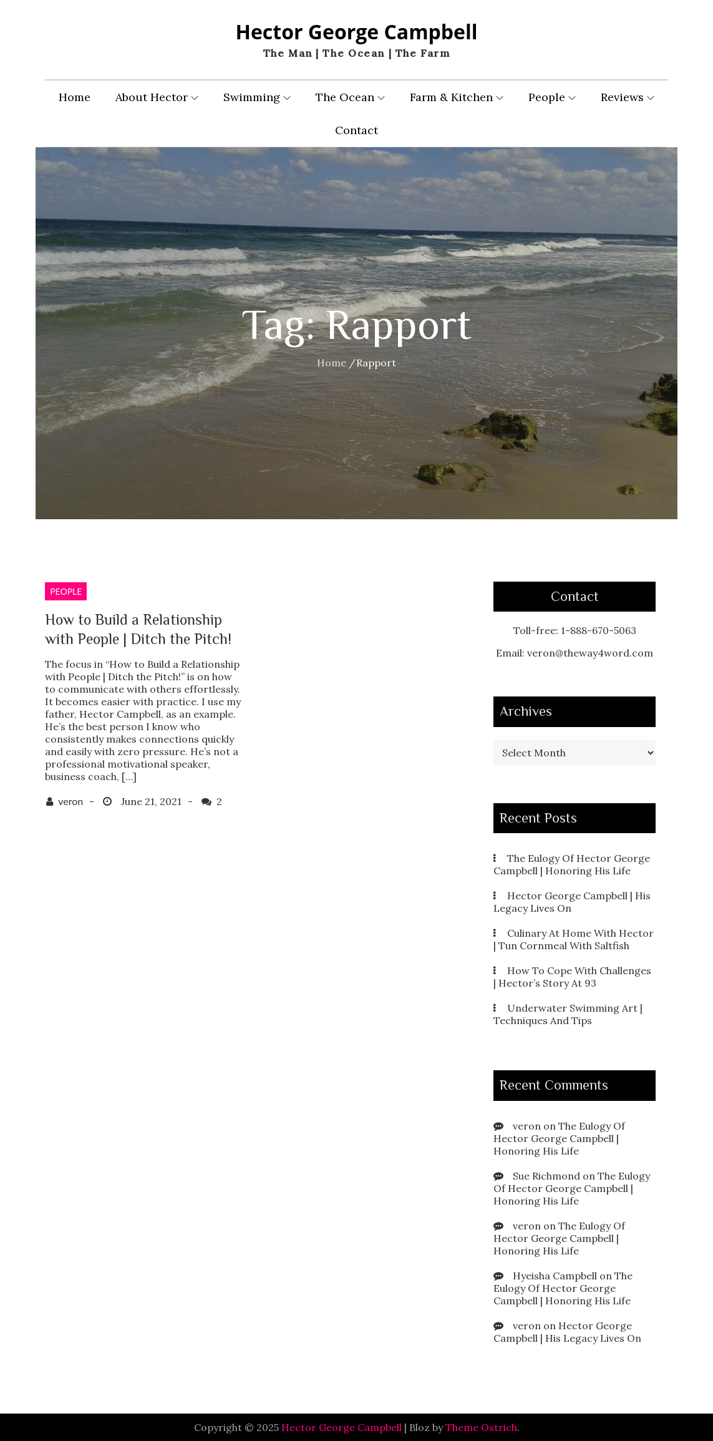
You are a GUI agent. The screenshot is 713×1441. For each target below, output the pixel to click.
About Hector (156, 97)
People (552, 97)
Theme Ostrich (481, 1427)
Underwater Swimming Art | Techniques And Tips (568, 1014)
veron (70, 801)
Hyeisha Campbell (555, 1275)
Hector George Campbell (356, 31)
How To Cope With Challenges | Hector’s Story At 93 (572, 976)
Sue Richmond (546, 1176)
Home (74, 97)
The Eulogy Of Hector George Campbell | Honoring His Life (571, 864)
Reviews (627, 97)
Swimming (257, 97)
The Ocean (350, 97)
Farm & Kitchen (456, 97)
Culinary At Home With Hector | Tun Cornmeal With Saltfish (573, 939)
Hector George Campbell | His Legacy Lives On (567, 1331)
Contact (356, 130)
